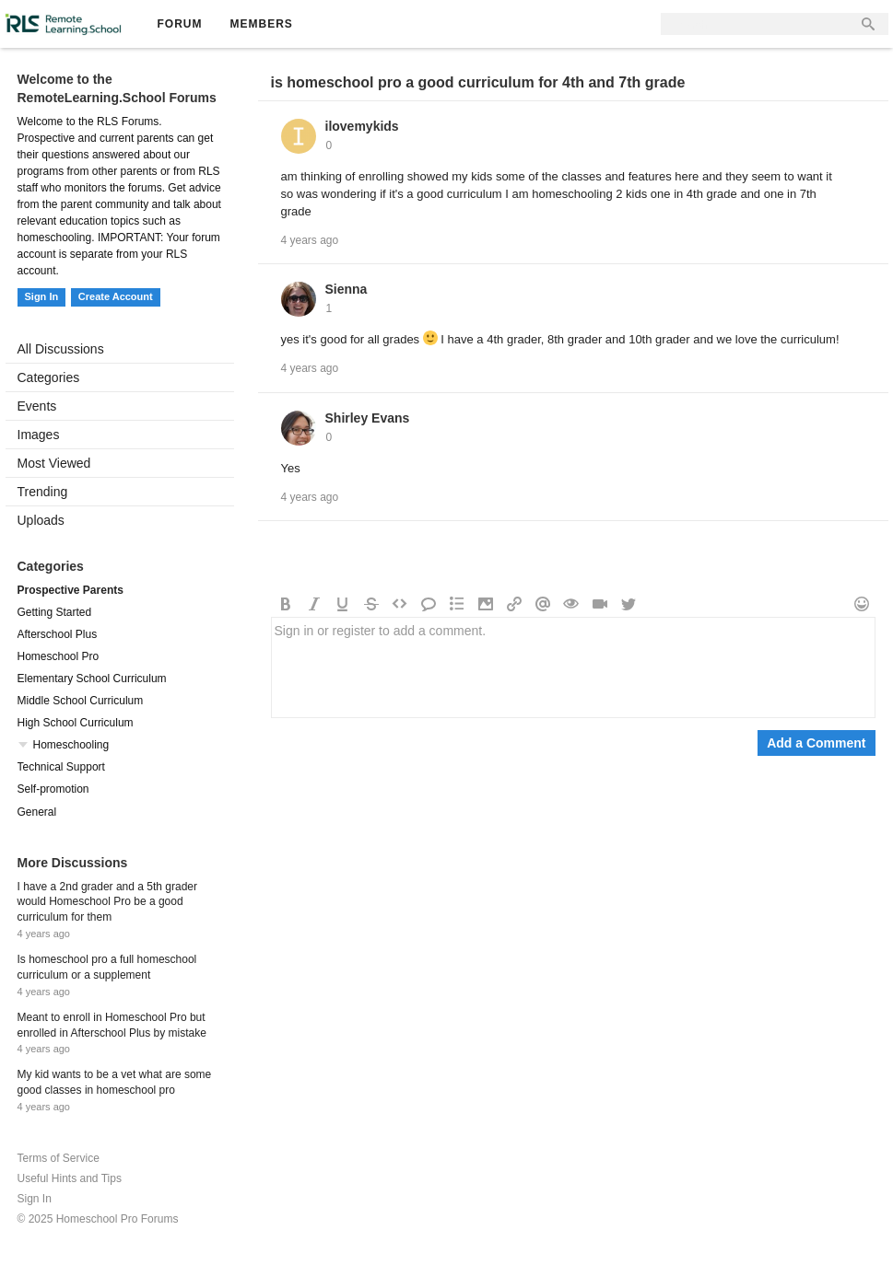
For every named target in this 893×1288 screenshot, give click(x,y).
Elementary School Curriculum (92, 678)
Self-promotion (53, 789)
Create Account (115, 296)
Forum (180, 23)
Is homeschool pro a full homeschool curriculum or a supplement (107, 967)
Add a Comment (816, 743)
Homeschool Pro (59, 656)
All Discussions (61, 349)
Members (261, 23)
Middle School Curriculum (81, 700)
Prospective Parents (70, 590)
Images (39, 434)
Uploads (41, 520)
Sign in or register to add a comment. (573, 667)
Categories (49, 377)
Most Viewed (54, 463)
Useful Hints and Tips (70, 1178)
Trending (43, 491)
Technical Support (61, 766)
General (37, 812)
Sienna (346, 289)
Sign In (42, 296)
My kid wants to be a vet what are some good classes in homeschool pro (115, 1082)
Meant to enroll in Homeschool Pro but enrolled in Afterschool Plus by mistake (112, 1025)
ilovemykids (362, 126)
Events (37, 406)
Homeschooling (71, 744)
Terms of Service (59, 1158)
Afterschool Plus (58, 634)
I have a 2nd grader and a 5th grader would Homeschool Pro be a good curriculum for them (107, 902)
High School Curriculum (76, 722)
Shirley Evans (367, 418)
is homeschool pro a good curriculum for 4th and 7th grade (478, 82)
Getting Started (55, 612)
